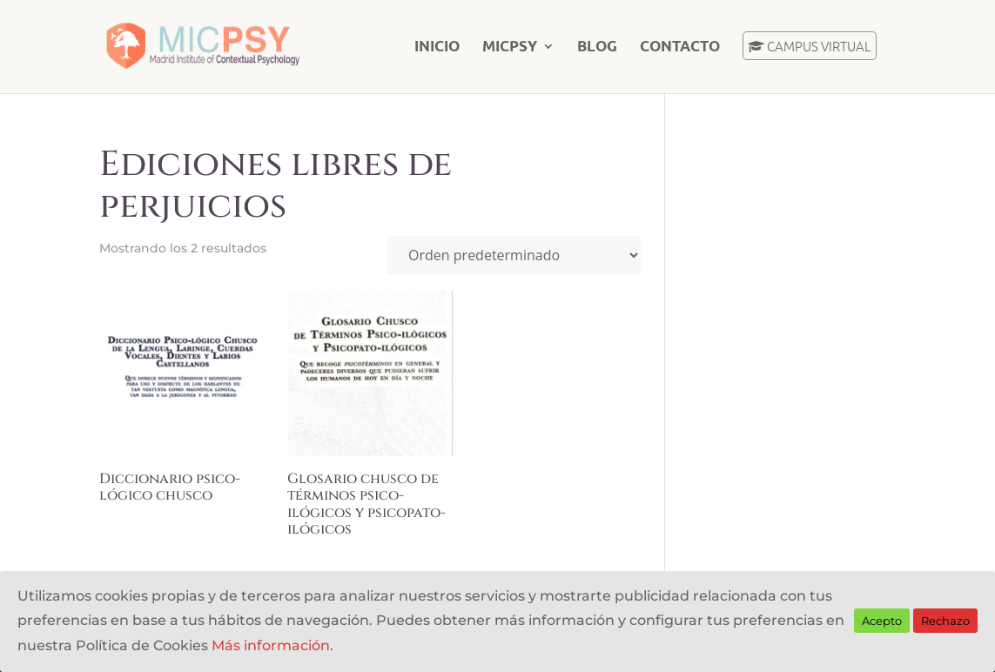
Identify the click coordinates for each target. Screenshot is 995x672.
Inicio (437, 47)
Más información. (272, 645)
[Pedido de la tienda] (514, 255)
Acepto (882, 621)
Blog (597, 47)
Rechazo (945, 621)
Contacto (680, 47)
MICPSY (509, 47)
